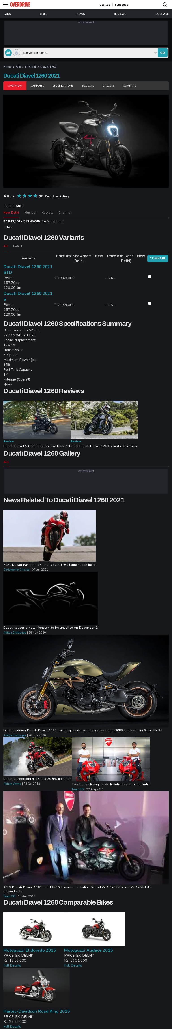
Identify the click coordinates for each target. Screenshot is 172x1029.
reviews (120, 14)
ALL (6, 462)
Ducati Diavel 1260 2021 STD (28, 269)
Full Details (12, 965)
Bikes (43, 14)
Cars (7, 14)
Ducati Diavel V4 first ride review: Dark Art (36, 446)
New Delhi (11, 212)
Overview (15, 86)
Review (8, 441)
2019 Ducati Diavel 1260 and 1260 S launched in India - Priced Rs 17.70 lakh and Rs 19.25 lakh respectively (77, 889)
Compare (129, 86)
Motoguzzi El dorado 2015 (29, 950)
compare (162, 14)
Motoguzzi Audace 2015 (88, 950)
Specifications (63, 86)
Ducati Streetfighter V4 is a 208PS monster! (37, 779)
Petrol (18, 246)
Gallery (108, 86)
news (81, 14)
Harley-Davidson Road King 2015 (36, 1011)
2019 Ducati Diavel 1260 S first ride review (104, 446)
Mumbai (30, 212)
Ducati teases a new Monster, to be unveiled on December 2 (50, 628)
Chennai (64, 212)
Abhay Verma (12, 784)
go (162, 52)
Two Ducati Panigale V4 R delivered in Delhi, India (111, 784)
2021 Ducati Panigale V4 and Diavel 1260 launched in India (49, 565)
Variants (37, 86)
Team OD (78, 789)
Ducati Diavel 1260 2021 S (28, 296)
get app (104, 4)
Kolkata (47, 212)
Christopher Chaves (16, 570)
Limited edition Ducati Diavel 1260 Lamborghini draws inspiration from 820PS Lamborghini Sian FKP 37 (82, 731)
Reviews (88, 86)
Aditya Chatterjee (14, 633)
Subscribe (121, 4)
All (5, 246)
